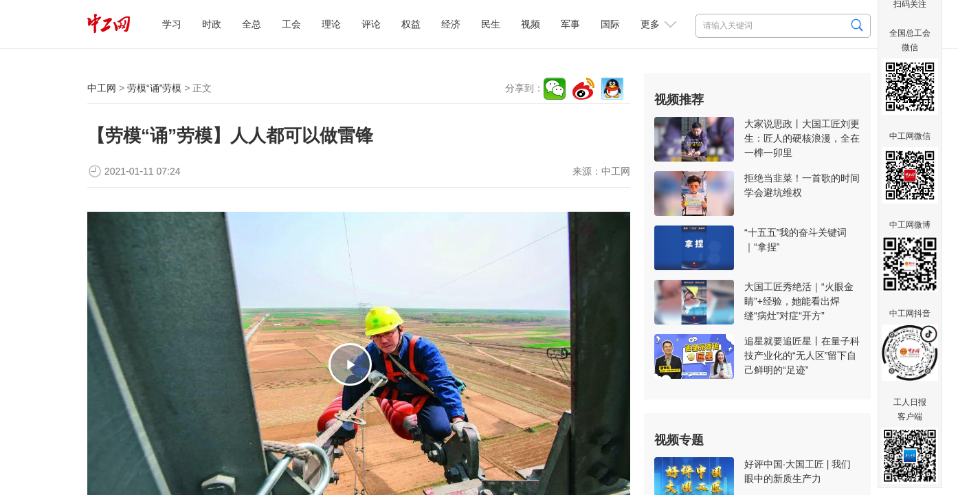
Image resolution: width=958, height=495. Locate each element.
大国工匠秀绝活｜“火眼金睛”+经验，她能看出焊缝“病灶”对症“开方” (799, 301)
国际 (610, 24)
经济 (450, 24)
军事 (570, 24)
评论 (371, 24)
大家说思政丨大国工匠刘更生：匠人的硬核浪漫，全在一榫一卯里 (802, 138)
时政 (211, 24)
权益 (411, 24)
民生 (490, 24)
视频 (530, 24)
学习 (171, 24)
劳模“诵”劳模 (154, 88)
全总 (251, 24)
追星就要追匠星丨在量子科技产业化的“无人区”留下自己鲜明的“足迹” (802, 355)
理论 (331, 24)
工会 (291, 24)
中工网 (101, 88)
